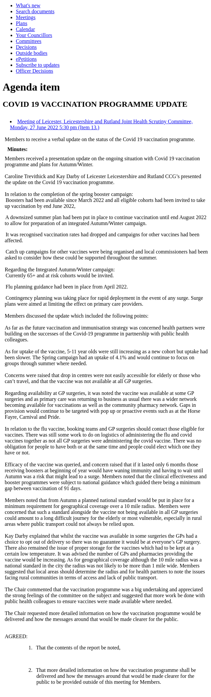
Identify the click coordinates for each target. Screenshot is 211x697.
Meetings (26, 17)
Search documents (35, 11)
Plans (21, 23)
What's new (28, 5)
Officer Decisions (34, 71)
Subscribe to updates (37, 65)
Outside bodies (32, 53)
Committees (28, 41)
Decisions (26, 47)
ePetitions (26, 59)
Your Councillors (34, 35)
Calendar (25, 29)
